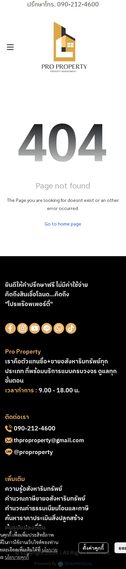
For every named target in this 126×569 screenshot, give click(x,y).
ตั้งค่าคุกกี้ (93, 548)
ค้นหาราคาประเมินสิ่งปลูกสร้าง (44, 518)
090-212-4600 (34, 429)
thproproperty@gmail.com (49, 440)
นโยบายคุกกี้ (17, 557)
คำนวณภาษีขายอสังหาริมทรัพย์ (45, 499)
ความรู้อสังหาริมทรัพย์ (33, 489)
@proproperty (33, 452)
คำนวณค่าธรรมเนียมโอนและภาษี (47, 509)
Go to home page (63, 223)
